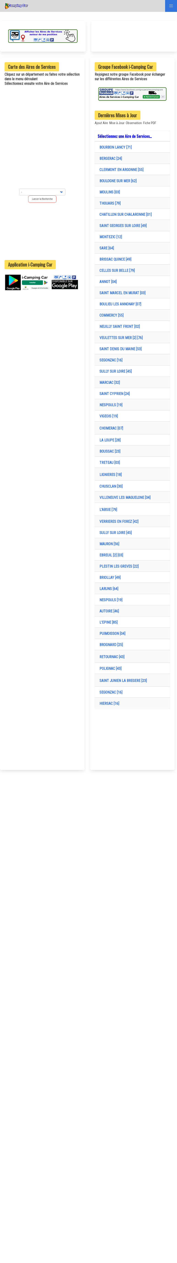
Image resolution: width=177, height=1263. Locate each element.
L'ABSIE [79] (107, 509)
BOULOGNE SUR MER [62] (117, 181)
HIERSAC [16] (108, 703)
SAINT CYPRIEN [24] (114, 394)
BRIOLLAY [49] (109, 577)
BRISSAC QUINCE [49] (114, 259)
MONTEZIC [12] (110, 237)
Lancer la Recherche (42, 199)
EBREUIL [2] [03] (110, 555)
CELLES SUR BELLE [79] (116, 270)
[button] (171, 6)
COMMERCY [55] (110, 315)
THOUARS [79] (109, 203)
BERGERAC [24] (110, 158)
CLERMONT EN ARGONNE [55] (120, 170)
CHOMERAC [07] (110, 428)
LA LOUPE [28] (109, 440)
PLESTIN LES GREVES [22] (118, 566)
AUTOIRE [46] (108, 611)
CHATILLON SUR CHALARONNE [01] (125, 214)
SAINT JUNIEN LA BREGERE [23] (122, 680)
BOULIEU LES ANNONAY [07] (119, 304)
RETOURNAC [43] (111, 657)
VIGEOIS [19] (108, 416)
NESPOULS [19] (110, 405)
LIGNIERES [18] (110, 475)
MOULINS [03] (109, 192)
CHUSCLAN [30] (110, 486)
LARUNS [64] (108, 589)
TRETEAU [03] (109, 462)
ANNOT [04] (107, 282)
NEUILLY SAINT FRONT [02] (119, 326)
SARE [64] (106, 248)
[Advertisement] (42, 231)
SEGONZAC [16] (110, 360)
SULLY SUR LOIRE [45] (115, 371)
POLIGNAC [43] (109, 668)
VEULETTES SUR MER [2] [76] (120, 338)
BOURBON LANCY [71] (115, 147)
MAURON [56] (108, 544)
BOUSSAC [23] (109, 451)
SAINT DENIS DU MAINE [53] (120, 349)
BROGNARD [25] (110, 645)
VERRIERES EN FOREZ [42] (118, 521)
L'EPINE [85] (108, 622)
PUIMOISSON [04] (111, 633)
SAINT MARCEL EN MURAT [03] (121, 293)
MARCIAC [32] (109, 382)
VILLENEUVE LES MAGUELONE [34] (124, 497)
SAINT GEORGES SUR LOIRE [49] (122, 226)
